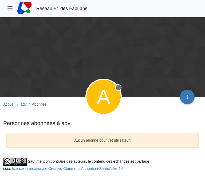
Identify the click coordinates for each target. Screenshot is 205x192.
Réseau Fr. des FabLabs (62, 8)
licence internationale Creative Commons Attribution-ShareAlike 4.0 (67, 168)
